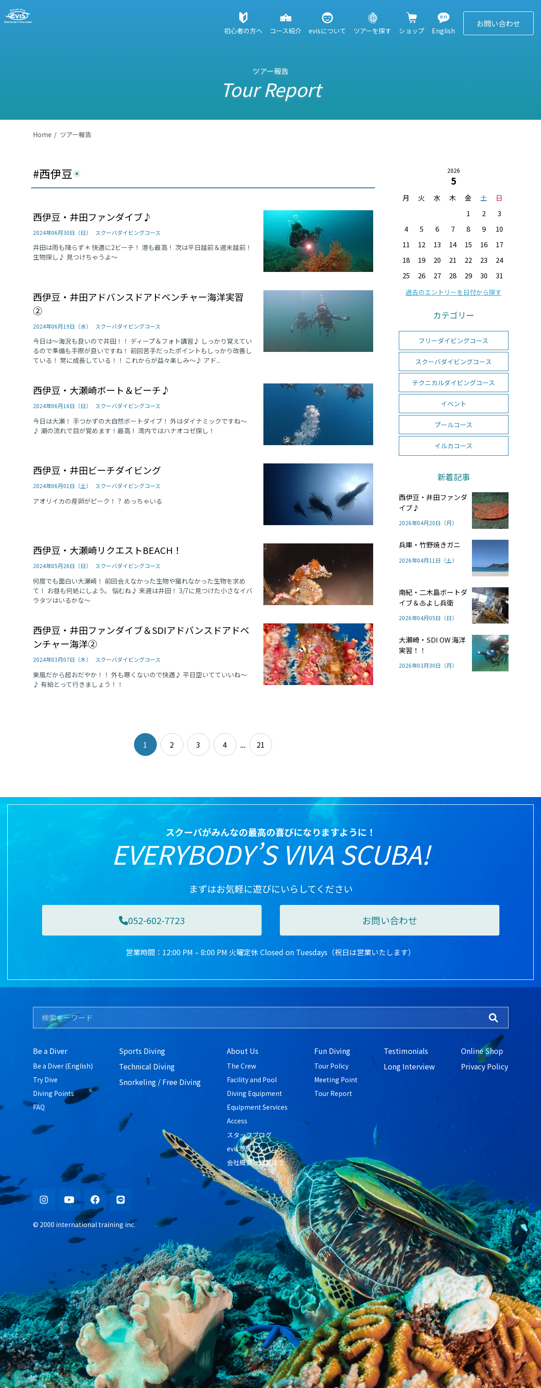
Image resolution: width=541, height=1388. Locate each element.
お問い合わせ (498, 23)
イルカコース (453, 445)
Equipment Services (257, 1107)
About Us (242, 1051)
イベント (453, 403)
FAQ (39, 1107)
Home (42, 134)
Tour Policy (331, 1065)
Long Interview (409, 1066)
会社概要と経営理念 (255, 1162)
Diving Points (53, 1093)
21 (261, 744)
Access (237, 1120)
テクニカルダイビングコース (453, 382)
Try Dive (45, 1079)
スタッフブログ (249, 1134)
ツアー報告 (75, 134)
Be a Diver (50, 1051)
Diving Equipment (254, 1093)
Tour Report (333, 1093)
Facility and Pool (252, 1079)
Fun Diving (332, 1051)
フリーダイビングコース (453, 340)
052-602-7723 (152, 920)
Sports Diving (142, 1051)
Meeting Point (336, 1079)
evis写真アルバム (252, 1148)
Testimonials (406, 1051)
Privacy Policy (484, 1066)
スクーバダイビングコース (453, 361)
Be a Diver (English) (63, 1065)
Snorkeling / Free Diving (160, 1082)
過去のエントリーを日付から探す (454, 292)
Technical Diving (147, 1066)
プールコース (453, 424)
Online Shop (482, 1051)
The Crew (241, 1065)
